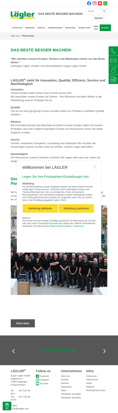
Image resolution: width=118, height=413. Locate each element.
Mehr (63, 200)
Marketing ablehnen (40, 208)
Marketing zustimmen (76, 208)
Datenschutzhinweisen (61, 226)
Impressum (78, 226)
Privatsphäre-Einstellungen (50, 223)
